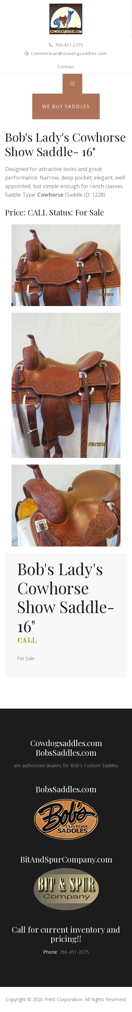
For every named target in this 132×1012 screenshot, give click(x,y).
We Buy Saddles (66, 106)
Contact (66, 67)
